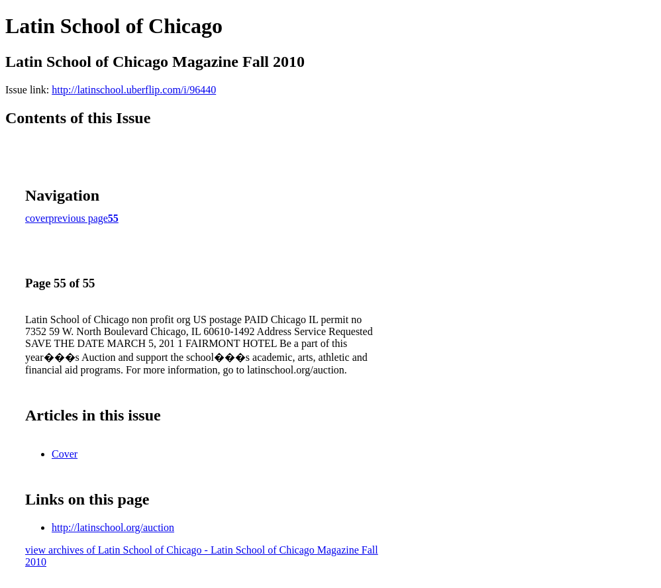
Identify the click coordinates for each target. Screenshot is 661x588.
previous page (78, 218)
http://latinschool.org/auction (113, 527)
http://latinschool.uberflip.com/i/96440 (134, 89)
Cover (64, 454)
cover (37, 218)
